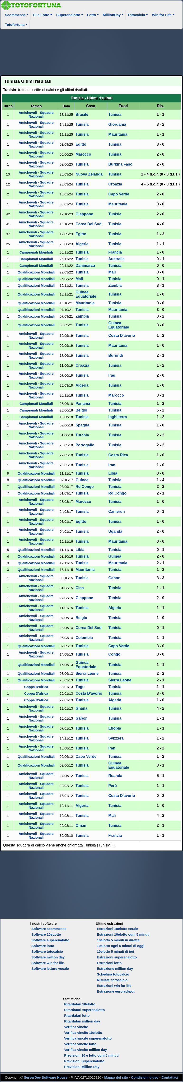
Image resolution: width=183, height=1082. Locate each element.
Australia (116, 259)
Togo (79, 687)
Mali (112, 272)
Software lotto (42, 946)
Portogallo (84, 445)
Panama (82, 404)
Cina (79, 588)
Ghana (81, 708)
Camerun (116, 511)
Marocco (83, 154)
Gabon (114, 578)
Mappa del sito (116, 1077)
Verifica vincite (76, 1027)
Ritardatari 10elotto (79, 1004)
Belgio (81, 410)
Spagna (82, 425)
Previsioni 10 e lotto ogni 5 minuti (91, 1055)
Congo (114, 654)
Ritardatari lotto (76, 1015)
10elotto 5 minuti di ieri (115, 951)
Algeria (81, 244)
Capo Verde (118, 194)
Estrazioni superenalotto (117, 957)
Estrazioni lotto (109, 963)
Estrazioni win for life (114, 986)
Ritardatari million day (82, 1021)
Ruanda (115, 776)
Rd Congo (84, 487)
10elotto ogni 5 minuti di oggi (120, 946)
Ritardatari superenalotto (84, 1010)
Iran (111, 465)
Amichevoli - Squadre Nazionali (36, 114)
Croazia (115, 184)
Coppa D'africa (36, 687)
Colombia (84, 638)
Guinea (81, 480)
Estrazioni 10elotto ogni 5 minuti (123, 934)
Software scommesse (48, 929)
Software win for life (47, 963)
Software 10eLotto (46, 934)
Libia (112, 473)
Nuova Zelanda (89, 174)
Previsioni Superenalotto (84, 1061)
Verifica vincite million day (85, 1050)
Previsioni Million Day (81, 1067)
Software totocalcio (47, 951)
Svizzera (115, 738)
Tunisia (114, 114)
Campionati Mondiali (36, 252)
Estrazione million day (115, 969)
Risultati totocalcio (112, 980)
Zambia (115, 285)
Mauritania (117, 134)
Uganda (115, 531)
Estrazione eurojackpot (115, 991)
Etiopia (114, 728)
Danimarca (85, 266)
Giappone (84, 214)
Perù (112, 786)
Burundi (115, 355)
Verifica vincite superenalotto (88, 1038)
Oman (80, 825)
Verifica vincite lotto (80, 1044)
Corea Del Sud (88, 224)
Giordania (117, 124)
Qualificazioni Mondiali (36, 272)
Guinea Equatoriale (85, 294)
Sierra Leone (87, 673)
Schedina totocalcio (113, 974)
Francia (115, 252)
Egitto (80, 144)
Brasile (81, 114)
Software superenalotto (50, 940)
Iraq (111, 375)
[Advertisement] (91, 51)
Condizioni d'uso (144, 1077)
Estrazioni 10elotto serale (117, 929)
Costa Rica (118, 455)
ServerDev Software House (46, 1077)
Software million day (48, 957)
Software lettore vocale (50, 969)
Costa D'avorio (121, 335)
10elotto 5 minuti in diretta (118, 940)
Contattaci (169, 1077)
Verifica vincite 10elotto (83, 1033)
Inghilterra (117, 417)
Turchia (82, 435)
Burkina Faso (120, 164)
